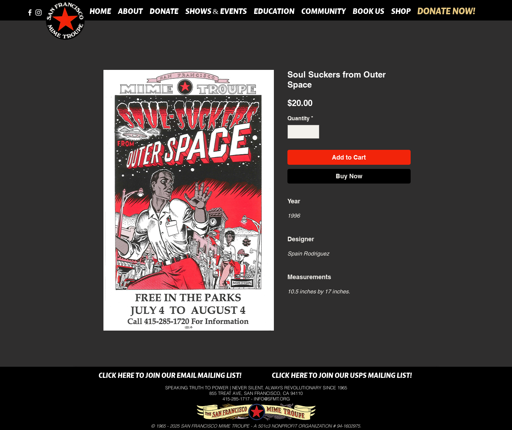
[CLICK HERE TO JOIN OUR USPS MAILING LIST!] (342, 376)
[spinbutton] (303, 131)
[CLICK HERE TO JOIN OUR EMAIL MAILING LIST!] (170, 376)
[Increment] (313, 131)
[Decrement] (293, 131)
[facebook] (30, 12)
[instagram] (38, 12)
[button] (130, 11)
